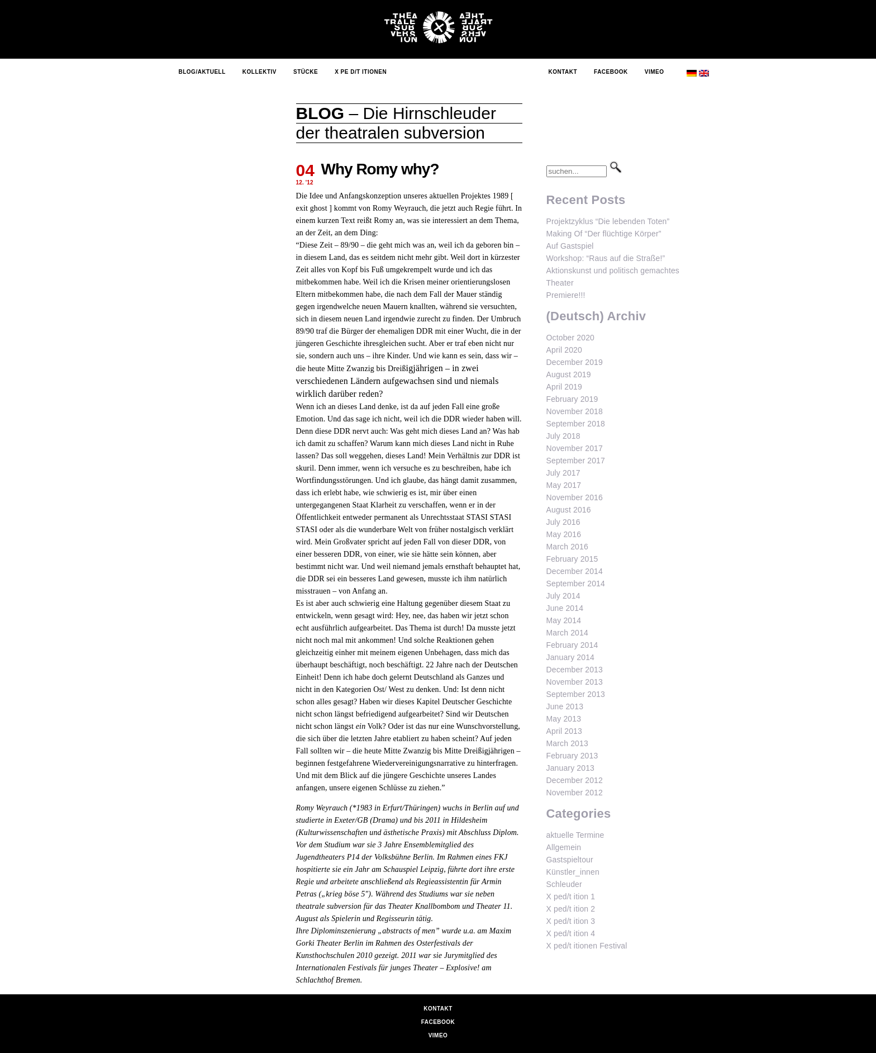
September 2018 (575, 423)
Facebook (611, 72)
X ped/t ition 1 (571, 896)
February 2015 (572, 558)
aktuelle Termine (575, 835)
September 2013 (575, 694)
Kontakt (562, 72)
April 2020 (564, 349)
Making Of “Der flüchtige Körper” (603, 233)
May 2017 (564, 485)
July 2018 (563, 435)
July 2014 (563, 595)
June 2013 (565, 706)
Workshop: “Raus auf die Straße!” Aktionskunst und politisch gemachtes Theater (613, 270)
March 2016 (567, 546)
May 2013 (564, 718)
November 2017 (574, 448)
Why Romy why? (380, 169)
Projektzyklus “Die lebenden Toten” (608, 221)
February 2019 (572, 399)
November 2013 (574, 681)
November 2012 (574, 792)
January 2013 (570, 767)
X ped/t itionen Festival (586, 945)
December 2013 (574, 669)
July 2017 (563, 472)
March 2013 (567, 743)
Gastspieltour (569, 859)
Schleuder (564, 884)
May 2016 (564, 534)
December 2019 (574, 362)
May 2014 (564, 620)
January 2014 (570, 657)
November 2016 (574, 497)
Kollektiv (259, 72)
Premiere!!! (565, 295)
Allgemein (564, 847)
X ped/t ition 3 (571, 921)
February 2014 (572, 645)
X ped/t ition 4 (571, 933)
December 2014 (574, 571)
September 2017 (575, 460)
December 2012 (574, 780)
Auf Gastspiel (570, 245)
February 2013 (572, 755)
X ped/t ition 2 (571, 908)
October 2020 (570, 337)
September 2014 (575, 583)
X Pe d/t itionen (361, 72)
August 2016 (568, 509)
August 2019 (568, 374)
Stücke (305, 72)
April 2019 (564, 386)
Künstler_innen (572, 871)
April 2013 (564, 731)
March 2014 (567, 632)
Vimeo (654, 72)
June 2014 (565, 608)
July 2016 (563, 522)
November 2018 (574, 411)
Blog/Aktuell (202, 72)
